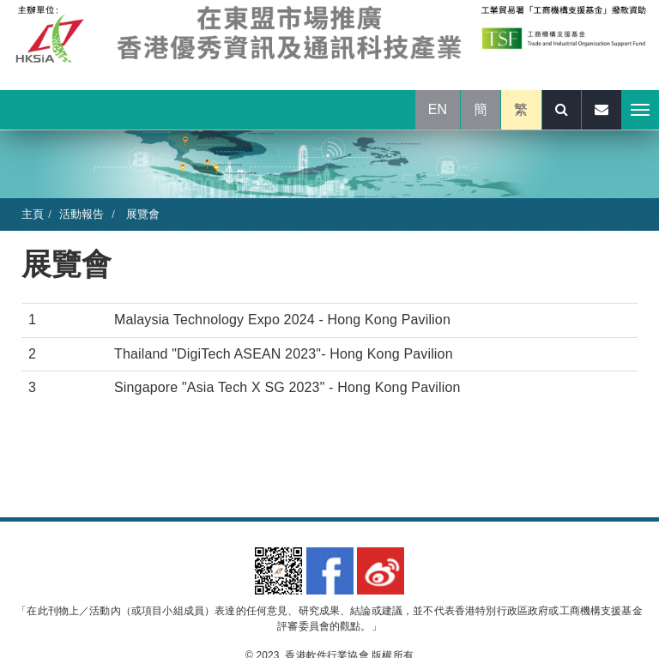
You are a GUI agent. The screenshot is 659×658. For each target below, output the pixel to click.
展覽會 (141, 214)
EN (438, 109)
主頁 (32, 214)
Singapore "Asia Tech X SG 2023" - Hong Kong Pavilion (287, 387)
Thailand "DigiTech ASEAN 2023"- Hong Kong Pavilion (283, 354)
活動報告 (82, 214)
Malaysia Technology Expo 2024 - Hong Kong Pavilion (282, 319)
